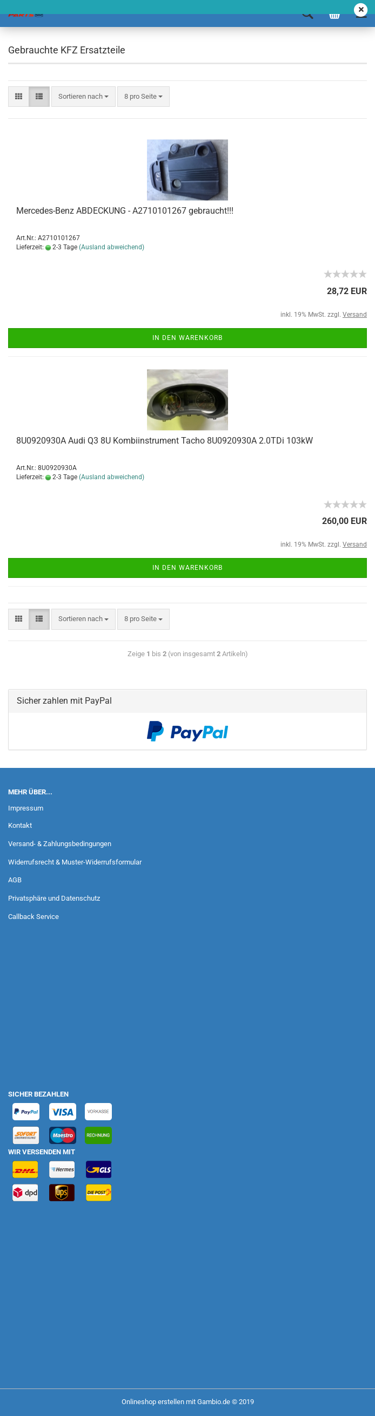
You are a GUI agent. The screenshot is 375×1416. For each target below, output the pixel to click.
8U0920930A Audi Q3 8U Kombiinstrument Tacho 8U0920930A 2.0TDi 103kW (164, 440)
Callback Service (33, 917)
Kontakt (20, 825)
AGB (15, 880)
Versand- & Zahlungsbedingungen (59, 844)
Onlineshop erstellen (153, 1402)
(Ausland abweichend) (111, 247)
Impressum (25, 808)
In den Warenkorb (187, 338)
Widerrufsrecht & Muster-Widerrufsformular (75, 862)
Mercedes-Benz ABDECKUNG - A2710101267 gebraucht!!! (124, 211)
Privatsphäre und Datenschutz (54, 898)
